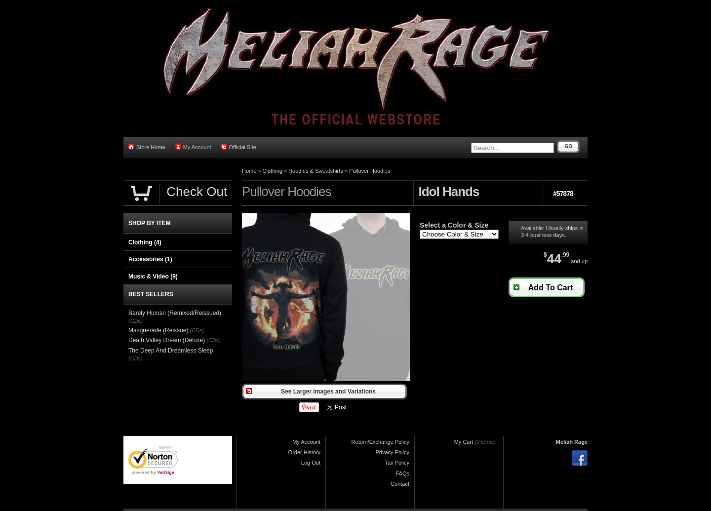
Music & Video (153, 276)
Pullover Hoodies (369, 171)
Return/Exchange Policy (380, 442)
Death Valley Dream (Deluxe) (166, 340)
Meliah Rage (572, 442)
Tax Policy (397, 463)
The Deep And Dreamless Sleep (170, 350)
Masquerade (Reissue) (158, 330)
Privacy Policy (392, 452)
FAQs (402, 473)
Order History (304, 452)
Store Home (146, 147)
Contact (400, 484)
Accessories (150, 259)
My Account (193, 147)
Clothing (272, 171)
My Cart (464, 442)
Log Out (310, 463)
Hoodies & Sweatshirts (315, 171)
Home (249, 171)
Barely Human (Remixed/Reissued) (174, 313)
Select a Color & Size (454, 225)
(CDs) (135, 321)
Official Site (238, 147)
